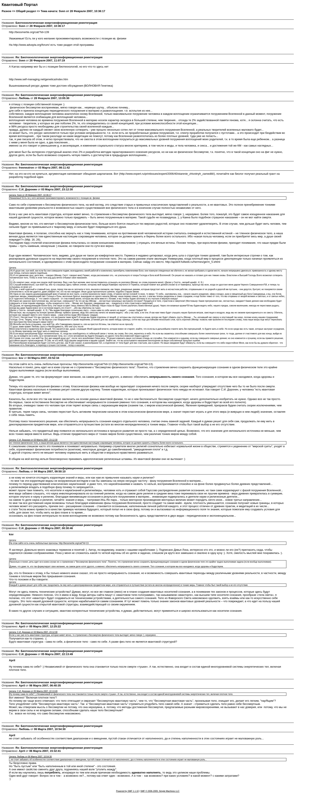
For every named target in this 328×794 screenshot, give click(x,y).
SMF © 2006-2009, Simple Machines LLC (160, 791)
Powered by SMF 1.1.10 (127, 791)
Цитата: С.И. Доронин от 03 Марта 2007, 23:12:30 (33, 440)
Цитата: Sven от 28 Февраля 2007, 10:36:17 (30, 195)
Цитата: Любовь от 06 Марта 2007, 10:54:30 (30, 756)
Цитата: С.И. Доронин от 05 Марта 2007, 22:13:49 (33, 691)
